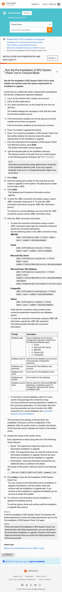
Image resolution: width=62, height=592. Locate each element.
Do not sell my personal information (22, 579)
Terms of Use (17, 576)
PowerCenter (14, 13)
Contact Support (44, 579)
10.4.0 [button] (26, 13)
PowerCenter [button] (16, 24)
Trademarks (29, 576)
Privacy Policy (41, 576)
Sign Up (52, 4)
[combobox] (28, 30)
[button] (36, 4)
